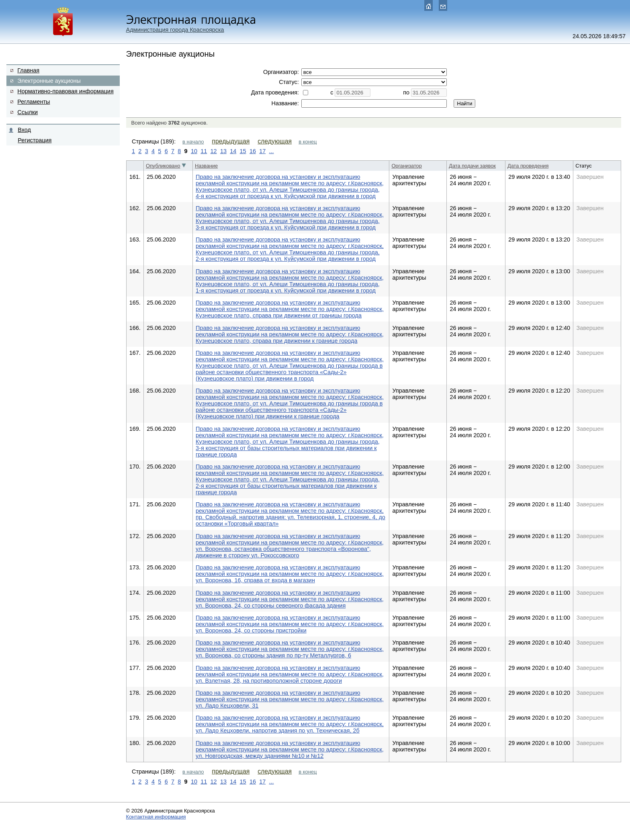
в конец (308, 142)
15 (243, 151)
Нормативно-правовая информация (65, 91)
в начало (193, 142)
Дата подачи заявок (472, 166)
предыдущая (231, 141)
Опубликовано (163, 166)
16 (253, 151)
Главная (28, 70)
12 (214, 151)
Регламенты (33, 101)
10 (194, 151)
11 (203, 151)
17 (262, 151)
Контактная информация (156, 817)
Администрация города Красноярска (175, 30)
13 (223, 151)
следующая (275, 141)
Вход (24, 130)
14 (233, 151)
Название (206, 166)
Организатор (406, 166)
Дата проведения (527, 166)
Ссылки (27, 112)
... (271, 151)
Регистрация (34, 140)
